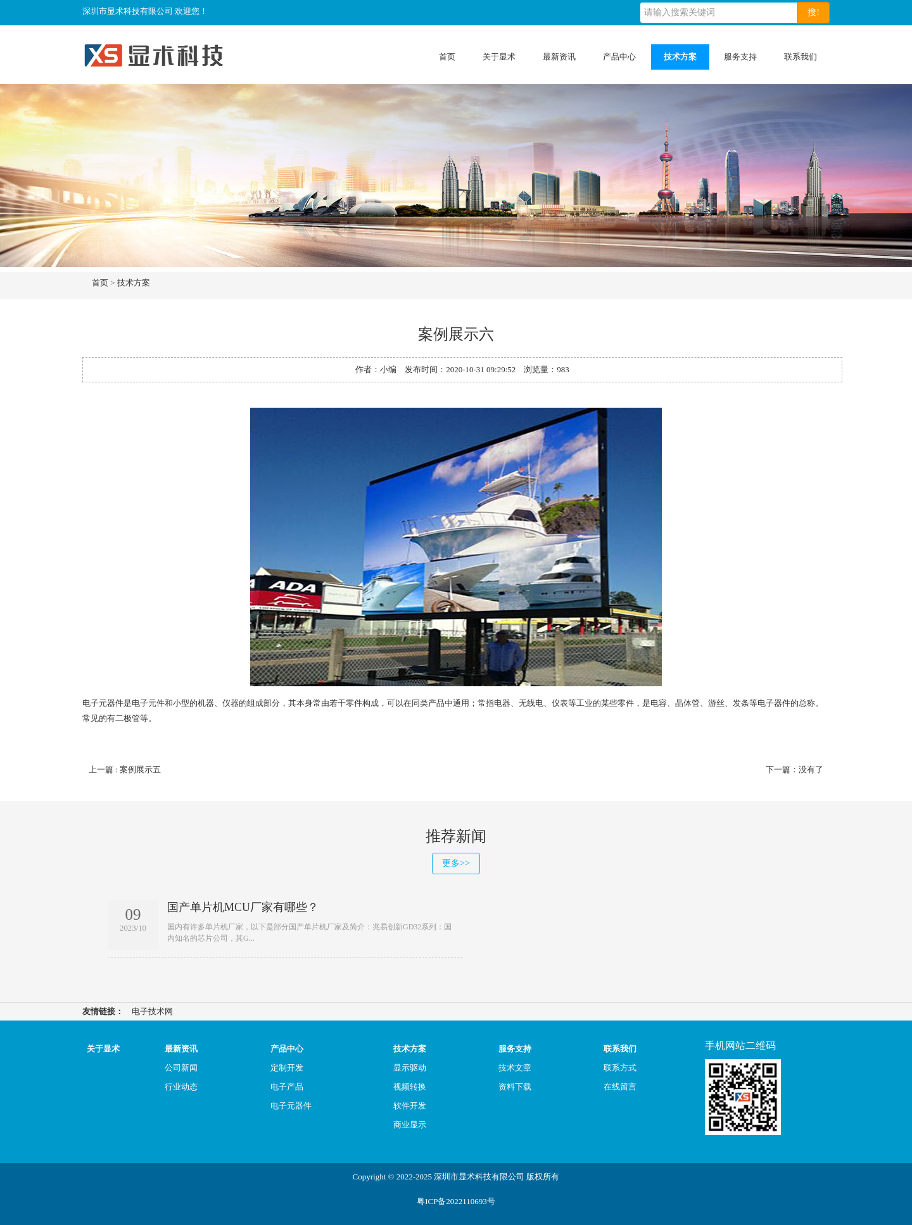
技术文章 (514, 1067)
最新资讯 (559, 56)
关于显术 (499, 56)
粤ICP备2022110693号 (456, 1201)
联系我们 (800, 56)
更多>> (456, 863)
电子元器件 (291, 1105)
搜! (814, 12)
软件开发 (409, 1105)
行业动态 (181, 1086)
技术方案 (680, 56)
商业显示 (409, 1124)
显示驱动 (409, 1067)
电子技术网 (152, 1011)
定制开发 (286, 1067)
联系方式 (620, 1067)
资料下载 (514, 1086)
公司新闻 (181, 1067)
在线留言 (620, 1086)
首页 (447, 56)
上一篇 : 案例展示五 (125, 769)
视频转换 (409, 1086)
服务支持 (740, 56)
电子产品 (286, 1086)
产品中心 (619, 56)
